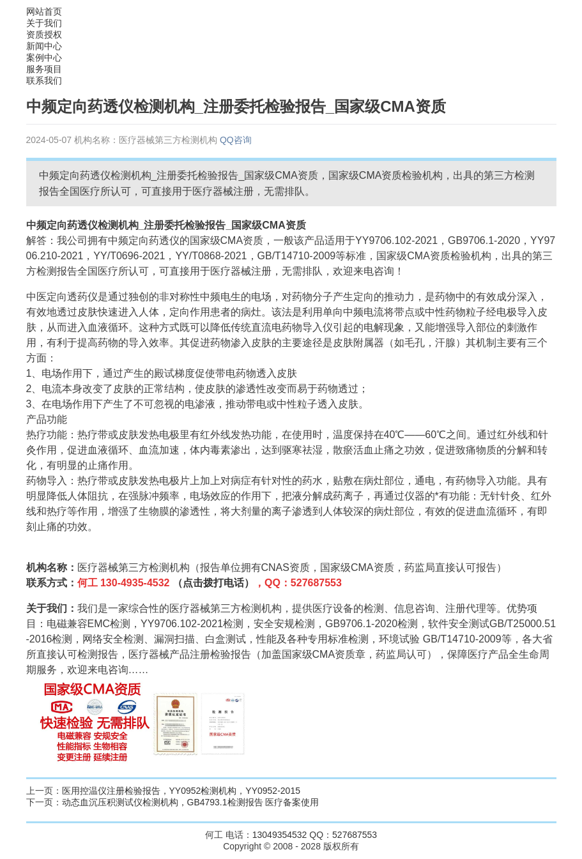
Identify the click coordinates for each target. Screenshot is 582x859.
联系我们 (44, 80)
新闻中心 (44, 46)
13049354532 (279, 835)
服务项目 (44, 69)
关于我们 (44, 23)
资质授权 (44, 34)
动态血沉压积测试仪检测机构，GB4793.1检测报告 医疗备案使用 (190, 802)
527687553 (354, 835)
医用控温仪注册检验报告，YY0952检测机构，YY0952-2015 (181, 791)
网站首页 (44, 11)
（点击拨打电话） (213, 582)
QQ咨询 (236, 140)
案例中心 (44, 57)
